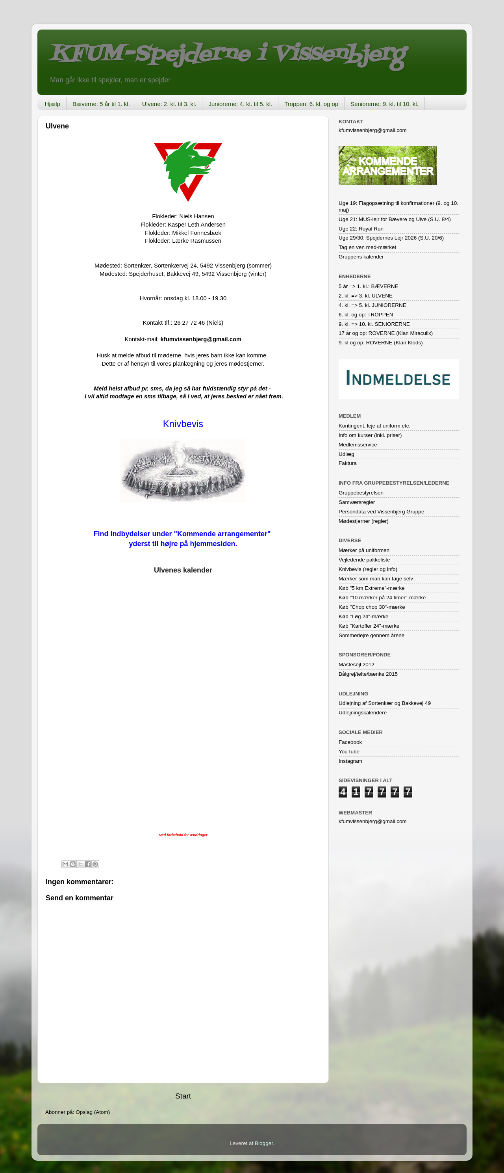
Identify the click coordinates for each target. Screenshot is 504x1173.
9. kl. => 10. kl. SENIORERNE (374, 324)
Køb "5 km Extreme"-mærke (372, 588)
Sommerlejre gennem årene (371, 635)
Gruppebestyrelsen (361, 493)
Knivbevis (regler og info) (368, 569)
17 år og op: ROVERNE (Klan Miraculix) (386, 333)
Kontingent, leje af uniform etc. (374, 426)
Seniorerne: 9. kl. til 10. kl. (384, 103)
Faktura (348, 463)
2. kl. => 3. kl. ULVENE (366, 296)
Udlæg (346, 454)
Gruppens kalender (361, 257)
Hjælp (52, 103)
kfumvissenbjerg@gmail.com (200, 339)
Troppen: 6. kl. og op (311, 103)
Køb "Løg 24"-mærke (364, 616)
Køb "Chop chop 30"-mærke (372, 607)
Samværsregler (357, 502)
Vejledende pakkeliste (364, 560)
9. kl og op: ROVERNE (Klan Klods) (381, 343)
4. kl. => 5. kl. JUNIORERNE (372, 305)
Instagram (350, 761)
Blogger (264, 1143)
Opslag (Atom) (93, 1112)
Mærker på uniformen (364, 550)
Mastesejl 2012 (356, 664)
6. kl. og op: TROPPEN (366, 315)
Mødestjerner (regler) (364, 521)
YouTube (349, 752)
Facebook (350, 742)
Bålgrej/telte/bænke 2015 (368, 674)
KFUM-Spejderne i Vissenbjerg (226, 54)
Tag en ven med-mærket (367, 247)
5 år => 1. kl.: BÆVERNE (368, 286)
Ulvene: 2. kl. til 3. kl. (169, 103)
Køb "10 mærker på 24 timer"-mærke (382, 597)
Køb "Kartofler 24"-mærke (369, 626)
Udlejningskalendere (363, 713)
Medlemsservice (358, 445)
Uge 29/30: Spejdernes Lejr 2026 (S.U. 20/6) (391, 238)
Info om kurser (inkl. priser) (370, 435)
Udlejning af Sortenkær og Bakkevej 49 (385, 703)
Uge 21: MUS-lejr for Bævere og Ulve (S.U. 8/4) (395, 219)
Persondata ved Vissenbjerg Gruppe (381, 512)
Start (183, 1096)
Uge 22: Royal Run (361, 229)
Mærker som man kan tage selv (376, 579)
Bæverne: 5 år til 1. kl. (101, 103)
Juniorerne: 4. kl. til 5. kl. (240, 103)
